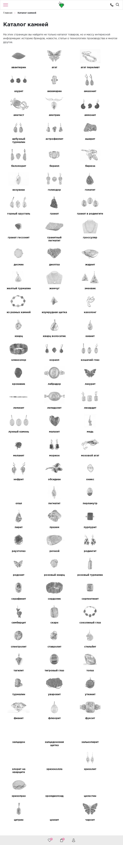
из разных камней (76, 248)
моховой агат (77, 372)
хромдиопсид (107, 620)
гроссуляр (107, 193)
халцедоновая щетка (46, 595)
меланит (15, 372)
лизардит (16, 348)
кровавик (107, 301)
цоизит (76, 644)
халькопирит (76, 593)
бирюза (77, 142)
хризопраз (77, 620)
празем (77, 420)
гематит (46, 166)
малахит (76, 348)
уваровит (107, 546)
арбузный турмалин (46, 116)
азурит (106, 67)
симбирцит (46, 495)
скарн (77, 495)
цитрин (46, 644)
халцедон (16, 593)
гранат (107, 166)
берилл (46, 142)
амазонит (46, 91)
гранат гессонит (46, 194)
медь (107, 348)
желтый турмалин (107, 221)
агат (46, 67)
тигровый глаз (16, 546)
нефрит (107, 372)
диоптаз (46, 220)
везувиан (107, 142)
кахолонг (16, 274)
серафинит (76, 468)
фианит (46, 569)
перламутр (16, 420)
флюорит (76, 569)
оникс (46, 396)
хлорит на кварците (107, 595)
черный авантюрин (16, 669)
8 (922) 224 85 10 (61, 825)
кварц (46, 274)
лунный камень (46, 348)
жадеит (77, 220)
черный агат (46, 668)
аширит (107, 115)
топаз (46, 546)
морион (46, 372)
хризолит (46, 620)
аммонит (16, 115)
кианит (107, 274)
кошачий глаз (76, 301)
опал (77, 396)
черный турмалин (107, 669)
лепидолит (107, 324)
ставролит (46, 522)
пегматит (107, 396)
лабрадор (15, 324)
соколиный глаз (107, 496)
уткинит (16, 569)
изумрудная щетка (107, 248)
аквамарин (16, 91)
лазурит (46, 324)
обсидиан (16, 396)
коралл (46, 301)
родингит (76, 444)
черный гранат (77, 668)
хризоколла (16, 620)
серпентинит (16, 495)
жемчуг (16, 247)
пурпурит (107, 420)
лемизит (76, 324)
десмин (16, 220)
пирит (46, 420)
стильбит (77, 522)
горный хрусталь (77, 167)
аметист (76, 91)
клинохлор (16, 301)
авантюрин (16, 67)
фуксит (107, 569)
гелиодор (15, 166)
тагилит (107, 522)
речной (46, 444)
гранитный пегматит (77, 194)
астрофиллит (77, 115)
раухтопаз (16, 444)
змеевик (46, 247)
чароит (107, 644)
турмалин (76, 546)
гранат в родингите (16, 194)
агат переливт (76, 67)
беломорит (15, 142)
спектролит (16, 522)
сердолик (107, 468)
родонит (107, 444)
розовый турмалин (46, 469)
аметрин (107, 91)
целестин (16, 644)
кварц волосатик (77, 275)
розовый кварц (16, 468)
